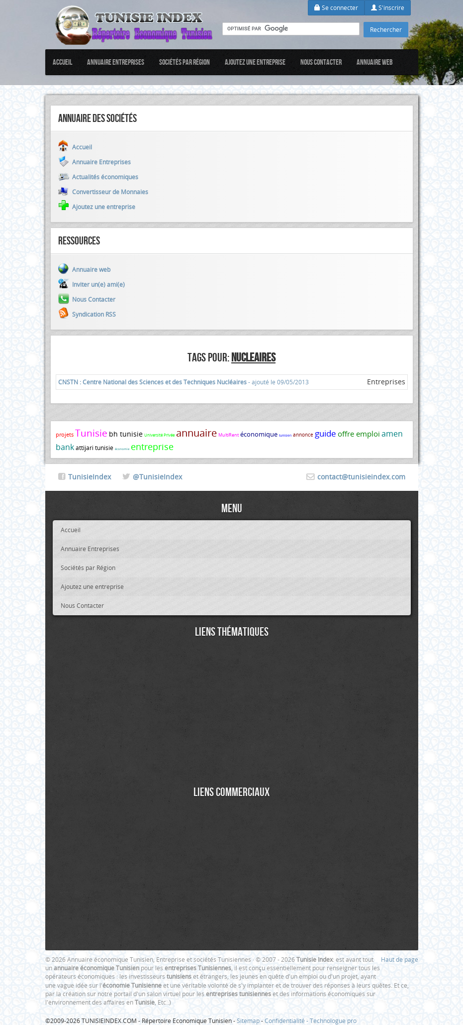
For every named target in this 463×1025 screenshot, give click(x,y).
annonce (303, 435)
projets (65, 434)
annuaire (196, 433)
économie (122, 449)
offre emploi (359, 434)
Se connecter (336, 7)
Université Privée (159, 435)
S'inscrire (387, 7)
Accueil (62, 62)
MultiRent (228, 435)
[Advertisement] (232, 713)
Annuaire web (375, 62)
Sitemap (248, 1021)
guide (325, 433)
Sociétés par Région (184, 62)
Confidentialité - (287, 1021)
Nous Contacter (321, 62)
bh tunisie (126, 434)
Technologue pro (333, 1021)
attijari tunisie (94, 448)
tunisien (285, 435)
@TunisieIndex (157, 476)
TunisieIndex (89, 476)
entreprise (152, 447)
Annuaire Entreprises (115, 62)
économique (259, 434)
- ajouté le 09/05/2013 (183, 382)
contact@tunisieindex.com (361, 476)
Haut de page (399, 959)
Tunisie (91, 433)
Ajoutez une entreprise (255, 62)
